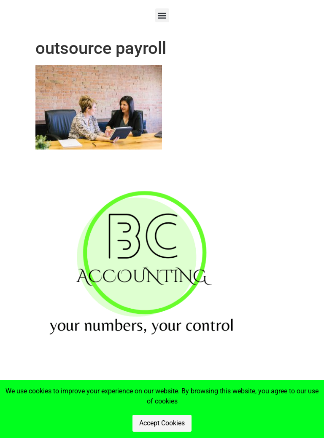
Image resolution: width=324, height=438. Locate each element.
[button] (162, 15)
